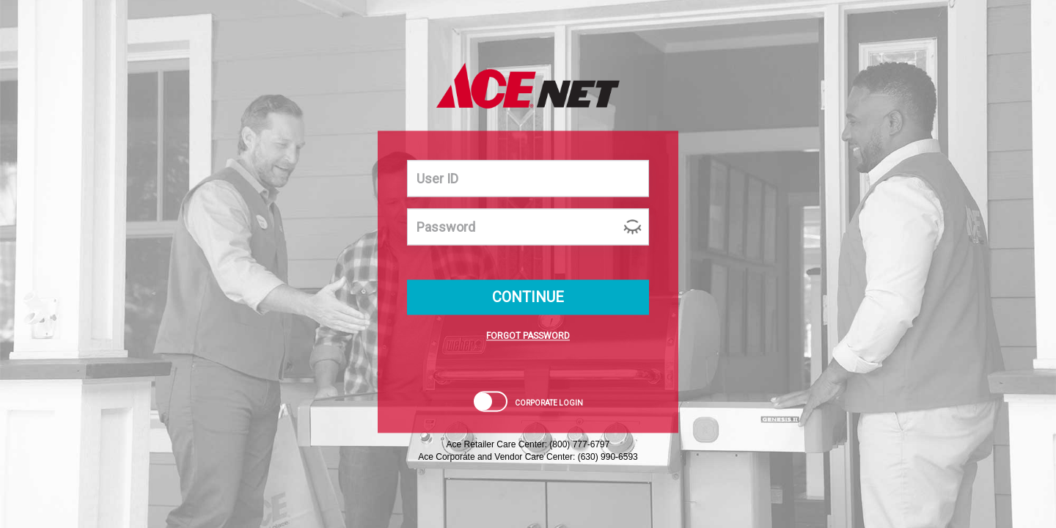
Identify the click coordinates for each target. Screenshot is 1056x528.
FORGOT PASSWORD (528, 336)
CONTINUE (528, 298)
